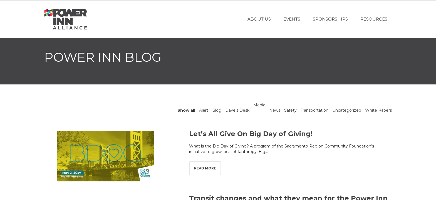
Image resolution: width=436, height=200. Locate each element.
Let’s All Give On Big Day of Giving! (251, 134)
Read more (205, 168)
